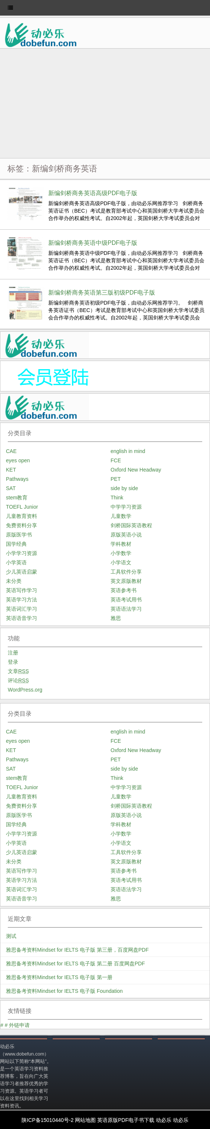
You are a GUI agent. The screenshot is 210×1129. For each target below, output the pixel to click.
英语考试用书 (126, 600)
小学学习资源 (21, 553)
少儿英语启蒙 (21, 572)
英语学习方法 (21, 600)
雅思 (116, 618)
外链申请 (19, 1025)
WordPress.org (25, 690)
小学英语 (16, 562)
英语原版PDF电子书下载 (125, 1120)
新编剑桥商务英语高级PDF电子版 (92, 193)
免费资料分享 (21, 525)
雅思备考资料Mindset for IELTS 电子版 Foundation (64, 991)
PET (116, 479)
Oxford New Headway (136, 470)
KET (11, 470)
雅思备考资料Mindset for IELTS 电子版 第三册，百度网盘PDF (77, 950)
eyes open (18, 460)
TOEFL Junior (22, 507)
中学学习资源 (126, 507)
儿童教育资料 (21, 516)
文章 (18, 671)
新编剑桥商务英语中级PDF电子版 (92, 243)
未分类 (14, 581)
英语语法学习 (126, 609)
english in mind (128, 451)
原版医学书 (19, 535)
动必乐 (163, 1120)
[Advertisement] (105, 104)
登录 (13, 662)
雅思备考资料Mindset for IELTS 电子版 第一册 (59, 977)
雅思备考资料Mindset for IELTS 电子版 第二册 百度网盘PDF (75, 963)
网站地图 (85, 1120)
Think (117, 497)
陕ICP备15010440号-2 (47, 1120)
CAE (11, 451)
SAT (11, 488)
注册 (13, 653)
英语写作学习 (21, 590)
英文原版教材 (126, 581)
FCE (116, 460)
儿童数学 (121, 516)
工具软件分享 (126, 572)
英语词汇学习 (21, 609)
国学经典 (16, 544)
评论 (18, 680)
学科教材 (121, 544)
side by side (124, 488)
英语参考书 (124, 590)
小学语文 (121, 562)
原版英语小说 (126, 535)
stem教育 (16, 497)
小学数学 (121, 553)
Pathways (17, 479)
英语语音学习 (21, 618)
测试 (11, 936)
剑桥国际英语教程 (131, 525)
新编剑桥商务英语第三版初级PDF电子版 (101, 292)
